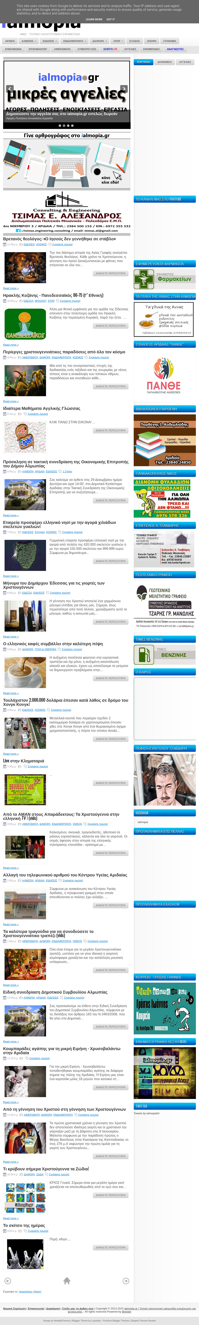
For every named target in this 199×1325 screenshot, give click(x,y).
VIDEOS (77, 824)
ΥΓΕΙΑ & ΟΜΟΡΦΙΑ (45, 649)
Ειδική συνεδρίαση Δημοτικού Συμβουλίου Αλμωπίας (55, 992)
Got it (111, 19)
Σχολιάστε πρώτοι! (62, 244)
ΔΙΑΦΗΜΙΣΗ (165, 62)
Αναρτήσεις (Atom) (30, 1291)
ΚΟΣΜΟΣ (41, 244)
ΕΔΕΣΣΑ (28, 301)
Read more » (11, 288)
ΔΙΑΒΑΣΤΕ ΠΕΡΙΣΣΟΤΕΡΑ (111, 273)
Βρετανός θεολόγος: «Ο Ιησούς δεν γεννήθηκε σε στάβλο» (59, 238)
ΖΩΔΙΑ (40, 1174)
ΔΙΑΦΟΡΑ (44, 357)
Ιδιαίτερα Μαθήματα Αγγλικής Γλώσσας (41, 408)
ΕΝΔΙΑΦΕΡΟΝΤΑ (61, 357)
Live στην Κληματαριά (23, 760)
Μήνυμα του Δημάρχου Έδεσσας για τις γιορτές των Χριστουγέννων (54, 585)
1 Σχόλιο (67, 471)
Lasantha (96, 1320)
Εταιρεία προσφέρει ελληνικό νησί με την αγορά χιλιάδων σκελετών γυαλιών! (59, 524)
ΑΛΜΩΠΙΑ (28, 471)
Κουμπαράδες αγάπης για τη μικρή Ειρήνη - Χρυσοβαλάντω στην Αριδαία (61, 1050)
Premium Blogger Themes (116, 1320)
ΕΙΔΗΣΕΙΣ (29, 244)
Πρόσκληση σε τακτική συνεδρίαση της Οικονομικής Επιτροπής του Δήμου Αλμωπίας (66, 463)
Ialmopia (143, 822)
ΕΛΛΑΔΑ (40, 532)
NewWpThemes (62, 1320)
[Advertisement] (146, 130)
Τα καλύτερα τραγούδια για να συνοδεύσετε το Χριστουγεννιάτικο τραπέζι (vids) (48, 933)
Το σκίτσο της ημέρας (24, 1225)
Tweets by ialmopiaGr (147, 1113)
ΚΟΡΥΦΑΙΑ (143, 62)
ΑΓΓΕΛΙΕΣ (185, 62)
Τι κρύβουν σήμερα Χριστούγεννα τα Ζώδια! (46, 1168)
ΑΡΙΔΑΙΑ (40, 471)
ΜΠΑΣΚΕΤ (40, 301)
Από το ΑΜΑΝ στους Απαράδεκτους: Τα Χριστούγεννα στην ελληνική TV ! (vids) (61, 816)
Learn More (94, 19)
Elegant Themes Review (143, 1320)
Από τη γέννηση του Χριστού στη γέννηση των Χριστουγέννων (64, 1109)
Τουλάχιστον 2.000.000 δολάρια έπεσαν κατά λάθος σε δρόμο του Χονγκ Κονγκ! (65, 702)
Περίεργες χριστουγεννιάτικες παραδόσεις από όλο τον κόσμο (64, 351)
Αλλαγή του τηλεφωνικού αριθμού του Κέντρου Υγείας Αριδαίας (65, 875)
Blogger (126, 1311)
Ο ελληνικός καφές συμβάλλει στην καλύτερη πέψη (53, 643)
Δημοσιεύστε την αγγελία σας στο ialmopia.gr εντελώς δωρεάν (62, 114)
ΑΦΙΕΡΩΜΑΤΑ (30, 357)
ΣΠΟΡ (51, 301)
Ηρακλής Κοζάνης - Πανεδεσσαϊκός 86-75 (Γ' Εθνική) (53, 295)
